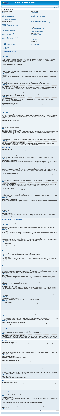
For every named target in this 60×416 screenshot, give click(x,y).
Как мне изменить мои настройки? (6, 22)
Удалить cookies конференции (47, 412)
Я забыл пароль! (4, 15)
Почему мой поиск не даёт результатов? (36, 29)
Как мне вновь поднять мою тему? (6, 39)
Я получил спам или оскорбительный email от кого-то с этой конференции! (40, 22)
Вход (57, 7)
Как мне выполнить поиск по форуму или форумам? (37, 28)
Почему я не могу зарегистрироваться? (7, 18)
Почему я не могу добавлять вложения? (7, 35)
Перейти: (40, 410)
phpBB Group (28, 393)
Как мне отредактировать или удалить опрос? (8, 33)
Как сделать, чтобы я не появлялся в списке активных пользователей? (11, 14)
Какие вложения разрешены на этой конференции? (37, 38)
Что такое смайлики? (4, 43)
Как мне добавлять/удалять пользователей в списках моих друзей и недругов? (41, 25)
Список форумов (4, 412)
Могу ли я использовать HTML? (6, 42)
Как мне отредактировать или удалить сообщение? (8, 30)
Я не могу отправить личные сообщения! (36, 20)
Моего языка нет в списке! (5, 24)
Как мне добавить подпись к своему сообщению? (8, 31)
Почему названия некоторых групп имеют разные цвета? (38, 16)
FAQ (55, 7)
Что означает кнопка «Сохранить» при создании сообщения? (10, 37)
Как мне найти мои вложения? (35, 39)
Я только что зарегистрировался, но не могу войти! (8, 16)
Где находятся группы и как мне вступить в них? (37, 14)
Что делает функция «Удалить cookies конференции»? (9, 19)
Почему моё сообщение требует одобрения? (7, 38)
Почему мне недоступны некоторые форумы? (8, 34)
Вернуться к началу (5, 56)
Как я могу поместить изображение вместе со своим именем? (10, 25)
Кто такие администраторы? (34, 12)
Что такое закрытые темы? (5, 47)
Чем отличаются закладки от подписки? (36, 34)
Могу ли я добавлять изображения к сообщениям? (8, 44)
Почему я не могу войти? (5, 12)
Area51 (5, 399)
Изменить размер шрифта (57, 5)
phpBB (28, 414)
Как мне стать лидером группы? (35, 15)
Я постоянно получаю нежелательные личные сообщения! (38, 21)
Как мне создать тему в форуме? (6, 29)
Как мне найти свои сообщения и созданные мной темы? (38, 31)
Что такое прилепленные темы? (6, 46)
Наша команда (40, 412)
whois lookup (56, 403)
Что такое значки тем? (4, 48)
